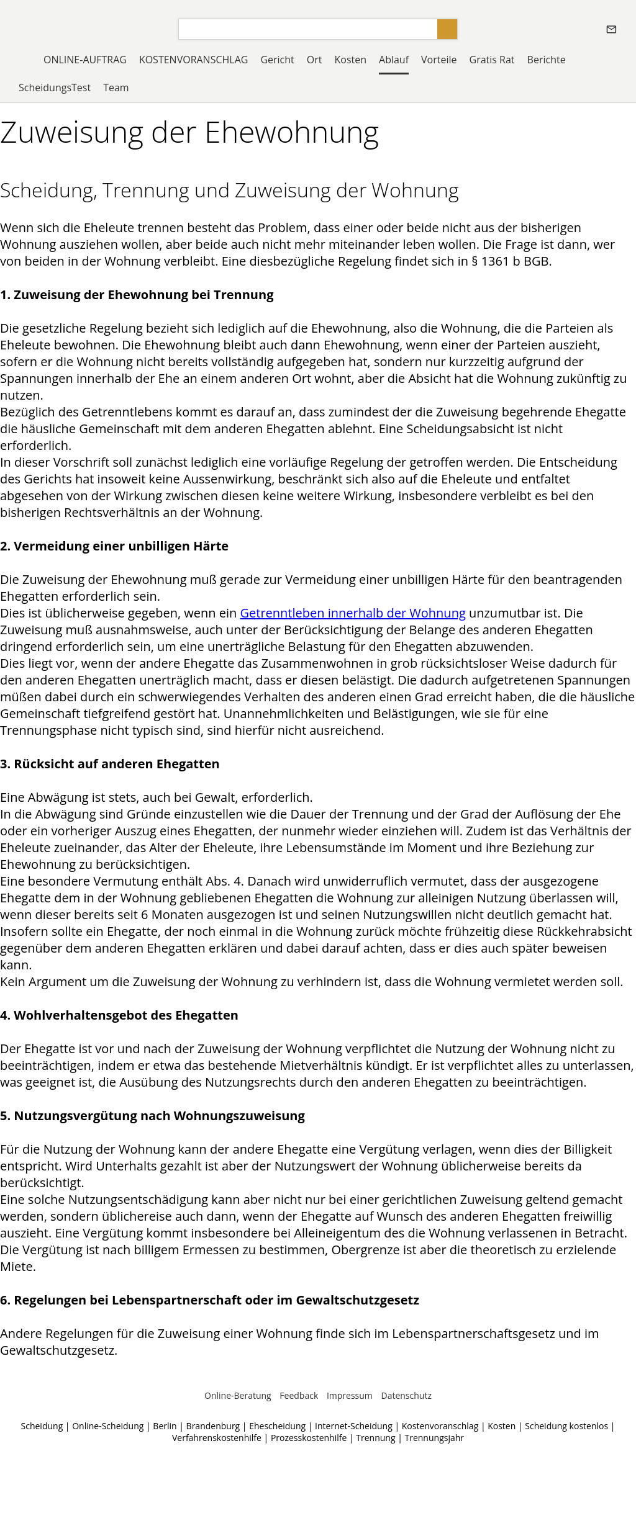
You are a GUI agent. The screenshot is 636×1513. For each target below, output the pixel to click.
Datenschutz (406, 1395)
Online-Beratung (237, 1395)
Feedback (298, 1395)
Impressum (350, 1395)
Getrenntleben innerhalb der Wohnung (352, 612)
